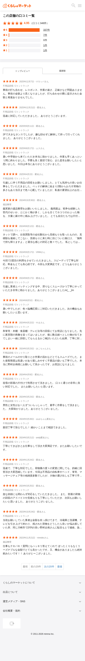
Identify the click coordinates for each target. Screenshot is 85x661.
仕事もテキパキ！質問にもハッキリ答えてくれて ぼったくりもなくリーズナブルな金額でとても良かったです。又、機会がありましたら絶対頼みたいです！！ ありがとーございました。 (42, 550)
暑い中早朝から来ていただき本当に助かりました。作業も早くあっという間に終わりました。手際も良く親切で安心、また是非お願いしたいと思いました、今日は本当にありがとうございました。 (42, 160)
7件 (45, 35)
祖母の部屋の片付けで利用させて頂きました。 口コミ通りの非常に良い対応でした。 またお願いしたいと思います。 (41, 384)
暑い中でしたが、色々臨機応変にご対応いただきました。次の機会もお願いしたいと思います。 (42, 310)
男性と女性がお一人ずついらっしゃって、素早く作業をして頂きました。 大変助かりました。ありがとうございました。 (41, 407)
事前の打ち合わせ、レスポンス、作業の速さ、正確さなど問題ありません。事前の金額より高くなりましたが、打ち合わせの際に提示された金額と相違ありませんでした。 (42, 93)
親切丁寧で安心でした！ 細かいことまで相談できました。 (35, 427)
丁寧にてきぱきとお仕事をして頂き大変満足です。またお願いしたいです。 (42, 447)
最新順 (62, 71)
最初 (25, 566)
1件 (45, 45)
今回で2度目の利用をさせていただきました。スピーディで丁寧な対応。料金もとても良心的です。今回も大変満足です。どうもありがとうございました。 (42, 264)
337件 (46, 29)
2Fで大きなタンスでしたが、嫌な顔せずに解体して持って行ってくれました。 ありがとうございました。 (41, 136)
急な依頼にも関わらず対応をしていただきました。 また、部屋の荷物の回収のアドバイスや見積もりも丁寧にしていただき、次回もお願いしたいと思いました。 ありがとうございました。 (42, 498)
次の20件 (49, 566)
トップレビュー (22, 71)
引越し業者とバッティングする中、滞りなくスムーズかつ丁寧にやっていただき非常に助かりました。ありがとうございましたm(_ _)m (42, 288)
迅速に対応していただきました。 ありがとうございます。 (35, 115)
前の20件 (36, 566)
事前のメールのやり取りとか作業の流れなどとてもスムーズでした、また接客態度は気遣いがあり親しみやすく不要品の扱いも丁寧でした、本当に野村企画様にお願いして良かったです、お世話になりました (42, 360)
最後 (59, 566)
